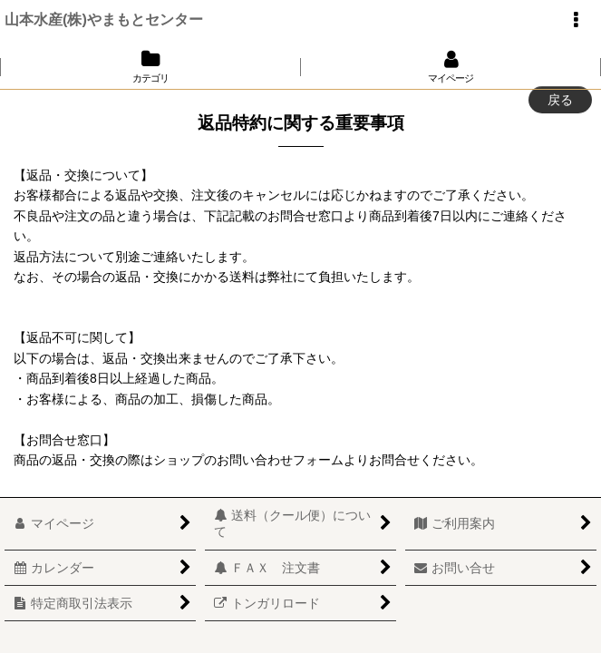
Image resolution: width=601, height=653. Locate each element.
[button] (575, 20)
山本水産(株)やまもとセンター (104, 19)
